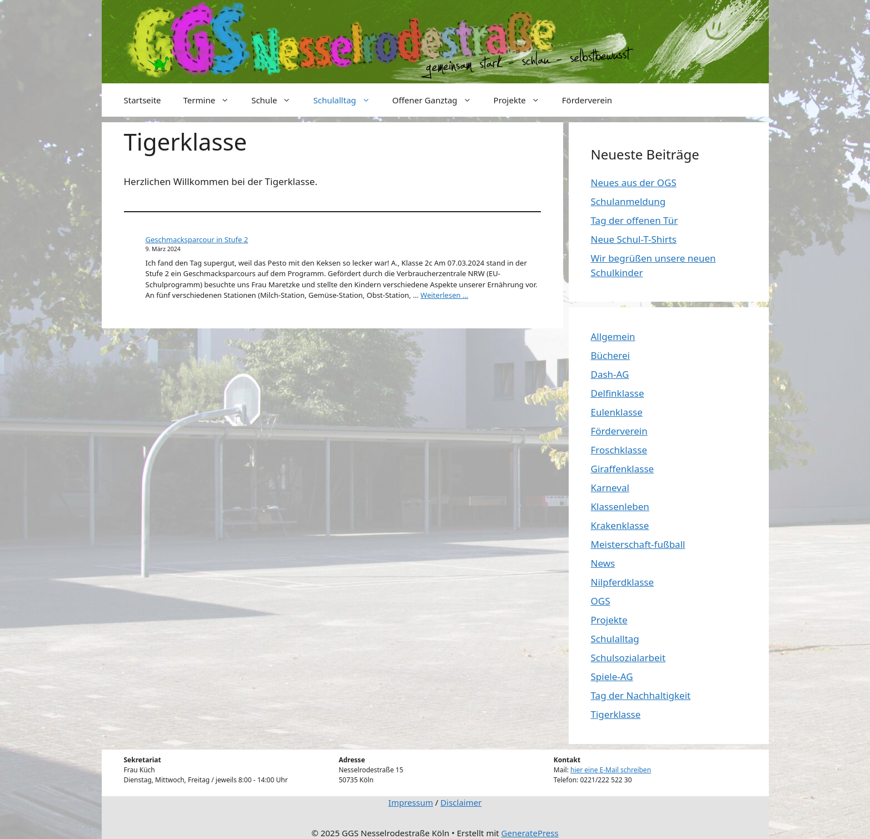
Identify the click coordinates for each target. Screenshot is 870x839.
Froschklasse (619, 449)
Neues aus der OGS (634, 182)
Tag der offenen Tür (634, 220)
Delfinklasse (617, 393)
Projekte (522, 100)
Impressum (411, 802)
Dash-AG (610, 374)
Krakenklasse (620, 525)
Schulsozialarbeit (628, 657)
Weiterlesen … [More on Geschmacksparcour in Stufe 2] (444, 295)
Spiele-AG (612, 676)
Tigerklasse (616, 714)
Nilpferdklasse (622, 582)
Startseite (142, 100)
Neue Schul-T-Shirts (634, 239)
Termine (212, 100)
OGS (600, 601)
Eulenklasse (617, 412)
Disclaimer (460, 802)
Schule (276, 100)
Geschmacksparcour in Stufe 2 (197, 239)
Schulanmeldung (628, 201)
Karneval (610, 487)
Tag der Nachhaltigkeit (641, 695)
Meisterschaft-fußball (638, 544)
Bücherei (610, 355)
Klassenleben (620, 506)
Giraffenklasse (622, 468)
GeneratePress (530, 832)
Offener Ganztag (437, 100)
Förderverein (587, 100)
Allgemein (613, 336)
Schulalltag (347, 100)
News (603, 563)
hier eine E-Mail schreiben (610, 770)
